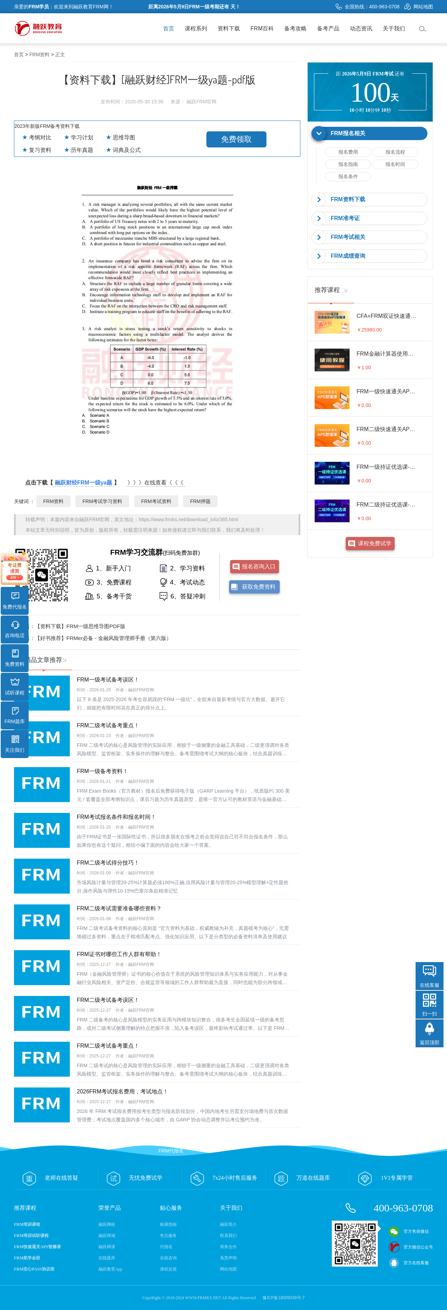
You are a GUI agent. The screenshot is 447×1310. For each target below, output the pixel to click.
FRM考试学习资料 (102, 501)
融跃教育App (110, 1269)
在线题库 (106, 1258)
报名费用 (348, 152)
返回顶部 (429, 1042)
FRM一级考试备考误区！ (108, 680)
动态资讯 (361, 28)
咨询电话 (14, 629)
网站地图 (418, 6)
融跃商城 (106, 1235)
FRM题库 (15, 715)
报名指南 (348, 164)
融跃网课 (106, 1246)
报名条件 (348, 176)
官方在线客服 (408, 1262)
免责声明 (228, 1258)
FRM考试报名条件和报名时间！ (116, 817)
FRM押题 (200, 501)
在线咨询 (168, 1258)
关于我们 (394, 28)
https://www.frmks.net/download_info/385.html (188, 519)
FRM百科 (262, 28)
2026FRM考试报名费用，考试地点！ (122, 1091)
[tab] (370, 133)
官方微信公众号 (410, 1247)
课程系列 (196, 28)
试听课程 (14, 687)
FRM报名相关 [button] (348, 133)
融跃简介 (228, 1224)
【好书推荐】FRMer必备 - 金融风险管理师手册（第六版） (103, 638)
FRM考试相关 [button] (348, 237)
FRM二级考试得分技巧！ (108, 863)
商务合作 (228, 1246)
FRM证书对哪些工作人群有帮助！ (119, 954)
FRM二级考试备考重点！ (108, 725)
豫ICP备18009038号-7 (284, 1297)
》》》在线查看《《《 (155, 483)
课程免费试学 (374, 543)
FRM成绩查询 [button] (348, 256)
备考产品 (328, 28)
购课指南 (168, 1224)
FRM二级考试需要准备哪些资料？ (119, 908)
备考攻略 (295, 28)
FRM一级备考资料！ (102, 771)
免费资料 (14, 658)
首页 (168, 28)
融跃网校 (106, 1224)
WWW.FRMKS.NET (203, 1297)
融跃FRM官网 (94, 519)
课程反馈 (168, 1269)
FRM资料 (39, 54)
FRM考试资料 (156, 501)
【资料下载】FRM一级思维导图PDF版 (80, 626)
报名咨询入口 (259, 566)
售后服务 (168, 1235)
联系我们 (228, 1235)
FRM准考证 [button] (345, 218)
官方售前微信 (408, 1231)
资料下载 (229, 28)
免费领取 (236, 139)
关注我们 (14, 744)
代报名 (166, 1246)
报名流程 (395, 152)
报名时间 (395, 164)
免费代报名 (14, 601)
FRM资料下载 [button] (348, 199)
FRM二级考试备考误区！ (108, 1000)
